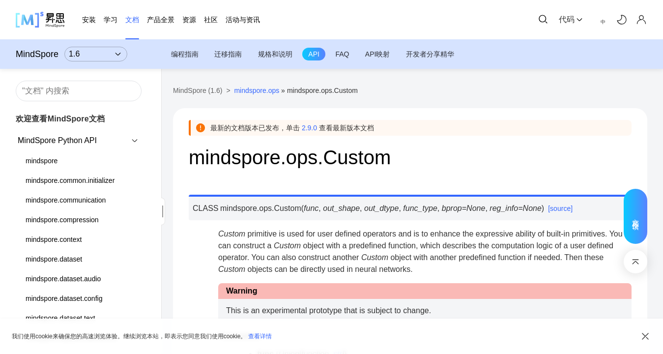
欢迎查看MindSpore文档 (60, 119)
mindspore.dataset (54, 259)
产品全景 (160, 20)
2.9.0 (309, 128)
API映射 (377, 54)
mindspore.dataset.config (64, 298)
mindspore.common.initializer (70, 180)
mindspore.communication (66, 200)
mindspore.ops (256, 90)
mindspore (42, 161)
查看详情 (260, 336)
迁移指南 (228, 54)
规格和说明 (275, 54)
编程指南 (185, 54)
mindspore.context (54, 239)
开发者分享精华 (430, 54)
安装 (89, 20)
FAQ (342, 54)
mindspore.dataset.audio (63, 279)
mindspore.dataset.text (60, 318)
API (313, 54)
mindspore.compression (62, 220)
